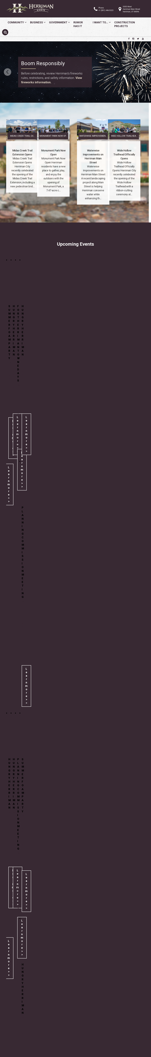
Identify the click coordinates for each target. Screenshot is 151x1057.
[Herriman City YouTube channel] (143, 38)
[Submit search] (5, 32)
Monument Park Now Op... (24, 136)
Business (36, 22)
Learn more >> (9, 484)
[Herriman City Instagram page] (133, 38)
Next (143, 72)
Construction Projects (124, 24)
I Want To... (100, 22)
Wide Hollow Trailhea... (95, 136)
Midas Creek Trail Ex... (51, 136)
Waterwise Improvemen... (122, 136)
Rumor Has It (78, 24)
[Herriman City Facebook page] (129, 38)
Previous (7, 72)
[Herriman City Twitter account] (138, 38)
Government (58, 22)
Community (16, 22)
